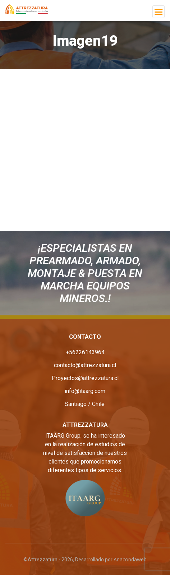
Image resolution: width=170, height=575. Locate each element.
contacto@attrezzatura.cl (85, 365)
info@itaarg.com (85, 391)
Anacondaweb (130, 559)
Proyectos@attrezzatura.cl (85, 378)
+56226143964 (85, 352)
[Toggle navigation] (158, 11)
